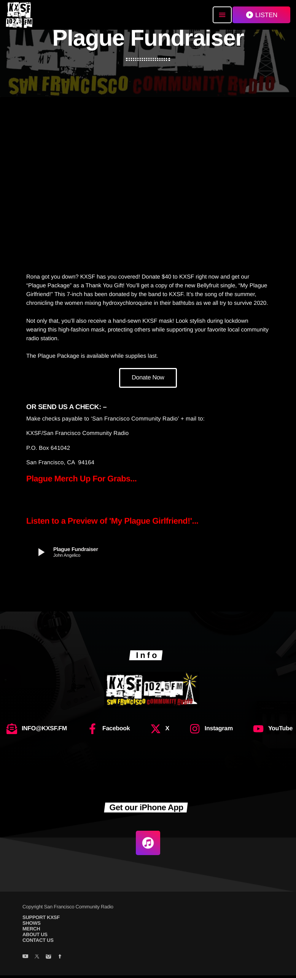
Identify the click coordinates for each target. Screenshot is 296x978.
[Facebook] (60, 959)
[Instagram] (48, 959)
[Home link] (19, 15)
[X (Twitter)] (37, 959)
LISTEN (261, 15)
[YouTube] (25, 959)
